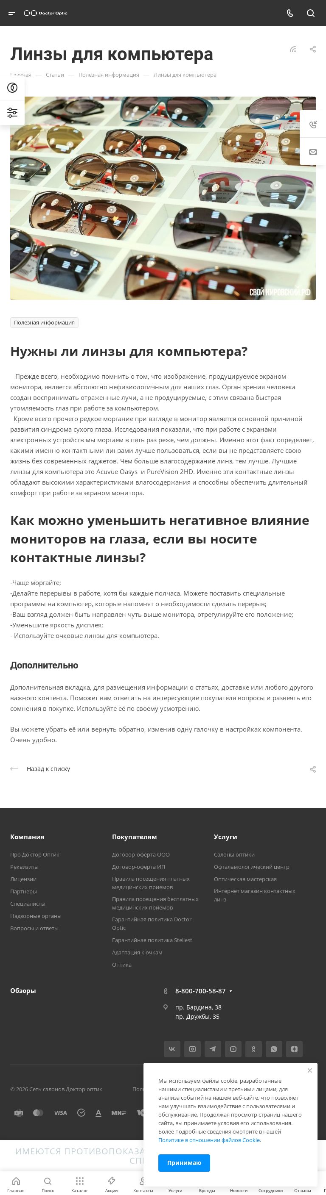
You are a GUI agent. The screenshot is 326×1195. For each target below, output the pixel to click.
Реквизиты (24, 867)
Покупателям (134, 836)
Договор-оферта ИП (138, 867)
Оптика (122, 964)
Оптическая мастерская (245, 879)
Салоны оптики (234, 854)
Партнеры (23, 891)
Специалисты (27, 903)
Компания (27, 836)
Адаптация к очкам (137, 952)
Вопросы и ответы (34, 928)
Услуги (225, 836)
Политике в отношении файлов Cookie (209, 1140)
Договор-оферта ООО (141, 854)
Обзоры (23, 990)
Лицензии (23, 879)
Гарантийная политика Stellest (152, 940)
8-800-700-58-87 (200, 991)
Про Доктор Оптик (34, 854)
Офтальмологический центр (251, 867)
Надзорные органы (36, 916)
